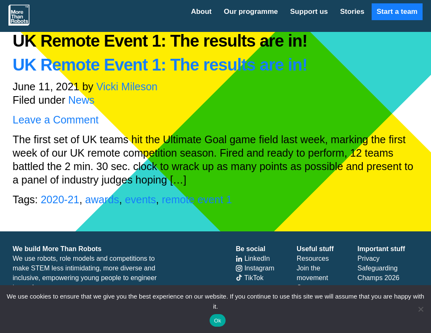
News (81, 100)
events (140, 199)
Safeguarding (377, 268)
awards (102, 199)
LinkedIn (253, 258)
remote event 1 (197, 199)
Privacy (368, 258)
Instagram (255, 268)
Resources (313, 258)
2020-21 (60, 199)
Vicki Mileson (126, 86)
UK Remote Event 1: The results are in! (160, 64)
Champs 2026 (378, 277)
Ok (217, 320)
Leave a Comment (55, 120)
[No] (420, 309)
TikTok (249, 277)
